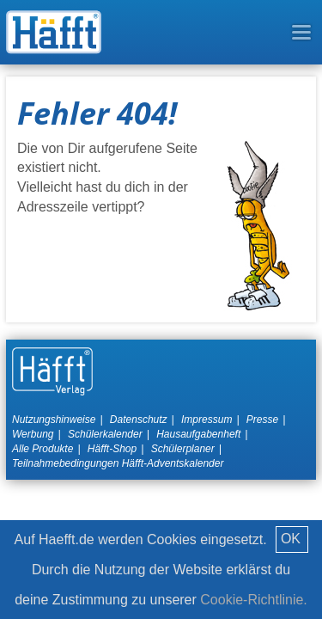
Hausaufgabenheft (198, 434)
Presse (262, 420)
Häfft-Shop (112, 449)
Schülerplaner (183, 449)
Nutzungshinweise (53, 420)
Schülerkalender (105, 434)
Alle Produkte (42, 449)
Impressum (206, 420)
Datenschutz (138, 420)
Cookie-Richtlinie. (253, 599)
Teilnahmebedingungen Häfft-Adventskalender (117, 463)
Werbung (32, 434)
